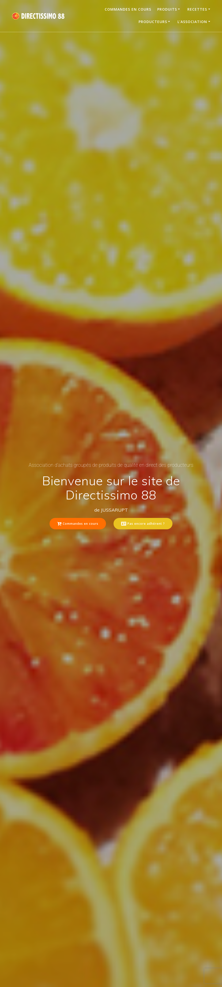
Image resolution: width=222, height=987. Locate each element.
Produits (167, 9)
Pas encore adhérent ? (143, 523)
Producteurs (153, 21)
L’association (192, 21)
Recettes (197, 9)
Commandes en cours (128, 9)
